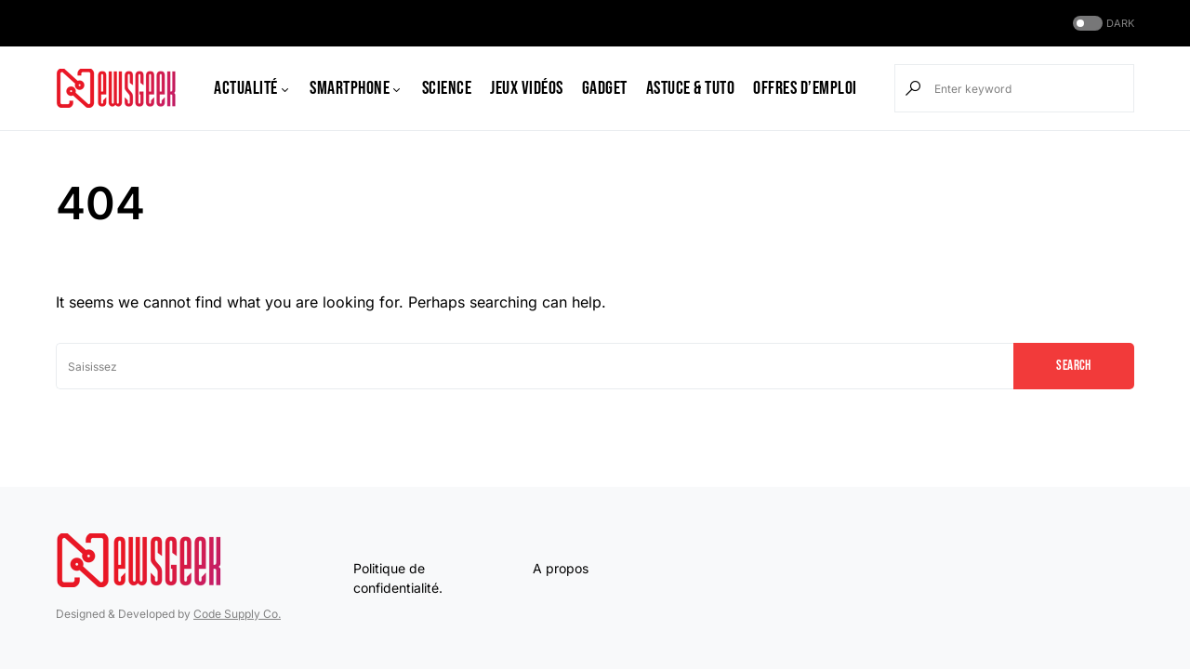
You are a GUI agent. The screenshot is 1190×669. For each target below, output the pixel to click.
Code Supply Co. (237, 614)
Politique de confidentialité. (398, 578)
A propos (560, 568)
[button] (1101, 24)
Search (1073, 365)
